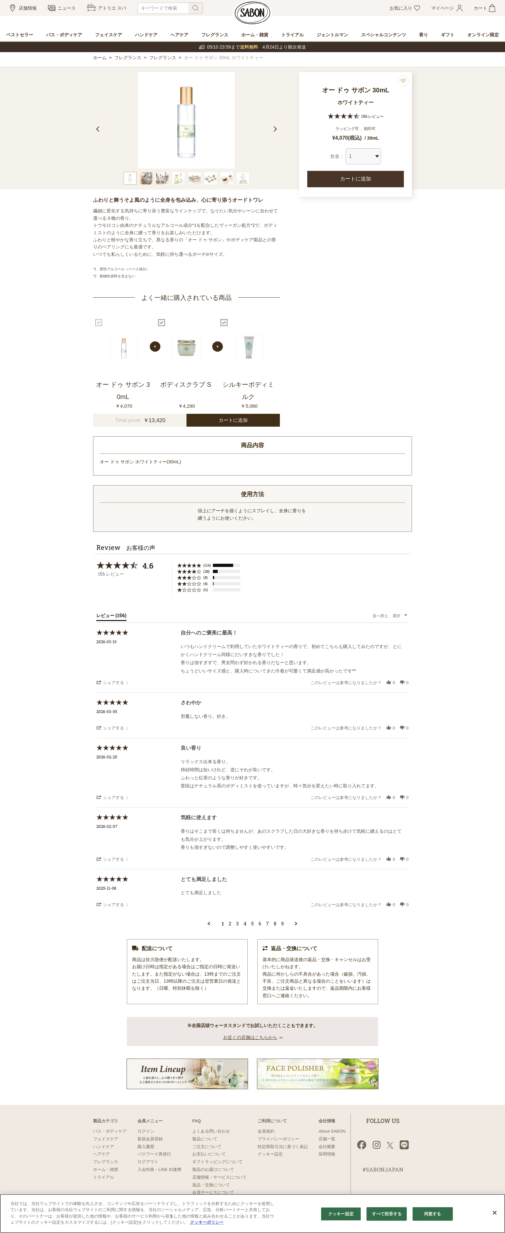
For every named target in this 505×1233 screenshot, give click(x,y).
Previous (99, 129)
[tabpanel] (186, 120)
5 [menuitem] (252, 924)
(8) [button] (205, 577)
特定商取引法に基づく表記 (283, 1146)
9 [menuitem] (282, 924)
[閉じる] (495, 1213)
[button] (113, 682)
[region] (252, 1213)
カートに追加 (355, 178)
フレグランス (127, 57)
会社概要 (327, 1146)
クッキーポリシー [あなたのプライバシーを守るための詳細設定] (207, 1222)
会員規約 (266, 1131)
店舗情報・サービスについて (219, 1177)
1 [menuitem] (223, 924)
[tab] (111, 617)
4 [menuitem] (244, 924)
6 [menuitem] (260, 924)
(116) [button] (207, 565)
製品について (204, 1138)
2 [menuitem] (230, 924)
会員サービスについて (213, 1192)
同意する (432, 1213)
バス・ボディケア (110, 1131)
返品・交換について (211, 1184)
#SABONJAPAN (382, 1169)
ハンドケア (103, 1146)
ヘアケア (101, 1154)
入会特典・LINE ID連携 (160, 1169)
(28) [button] (206, 571)
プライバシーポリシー (279, 1138)
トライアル (103, 1177)
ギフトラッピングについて (217, 1161)
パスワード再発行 (154, 1154)
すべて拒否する (387, 1213)
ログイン (146, 1131)
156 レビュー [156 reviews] (372, 116)
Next (274, 129)
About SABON (332, 1131)
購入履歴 (146, 1146)
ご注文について (207, 1146)
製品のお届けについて (213, 1169)
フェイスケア (105, 1138)
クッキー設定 (270, 1154)
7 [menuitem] (267, 924)
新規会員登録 (150, 1138)
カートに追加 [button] (233, 420)
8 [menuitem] (275, 924)
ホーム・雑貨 (105, 1169)
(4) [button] (205, 583)
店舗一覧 (327, 1138)
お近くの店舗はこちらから (250, 1037)
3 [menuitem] (237, 924)
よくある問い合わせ (211, 1131)
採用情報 (327, 1154)
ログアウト (148, 1161)
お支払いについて (209, 1154)
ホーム (100, 57)
